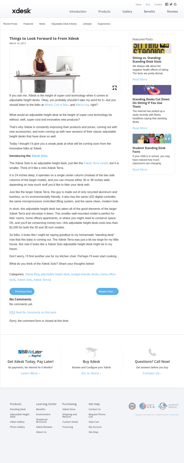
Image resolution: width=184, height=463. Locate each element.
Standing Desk (18, 409)
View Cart (94, 421)
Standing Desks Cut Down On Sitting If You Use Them (151, 103)
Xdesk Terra (41, 279)
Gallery (127, 11)
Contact (158, 4)
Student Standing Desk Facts (148, 150)
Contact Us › (152, 373)
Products (104, 11)
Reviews (172, 11)
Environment (43, 414)
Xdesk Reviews (44, 427)
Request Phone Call (97, 415)
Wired (48, 104)
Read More (139, 79)
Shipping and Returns (69, 415)
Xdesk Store (68, 409)
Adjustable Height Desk (20, 415)
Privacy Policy (174, 415)
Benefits (149, 11)
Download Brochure (42, 420)
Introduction (77, 11)
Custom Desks (70, 421)
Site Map (93, 432)
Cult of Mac (61, 104)
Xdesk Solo (39, 155)
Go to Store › (91, 373)
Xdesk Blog (32, 274)
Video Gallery (17, 421)
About (138, 4)
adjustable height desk (55, 274)
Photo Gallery (17, 427)
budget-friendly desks (85, 274)
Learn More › (30, 373)
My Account (95, 427)
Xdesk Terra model (96, 163)
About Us (41, 432)
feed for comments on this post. (33, 312)
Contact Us (95, 409)
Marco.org (82, 104)
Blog (148, 4)
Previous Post (22, 291)
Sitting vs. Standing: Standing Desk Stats (146, 59)
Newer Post (107, 291)
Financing (67, 427)
